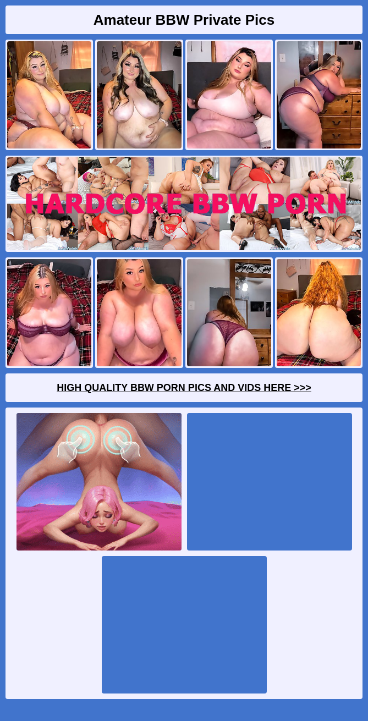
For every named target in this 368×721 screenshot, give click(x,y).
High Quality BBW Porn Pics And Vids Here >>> (184, 387)
